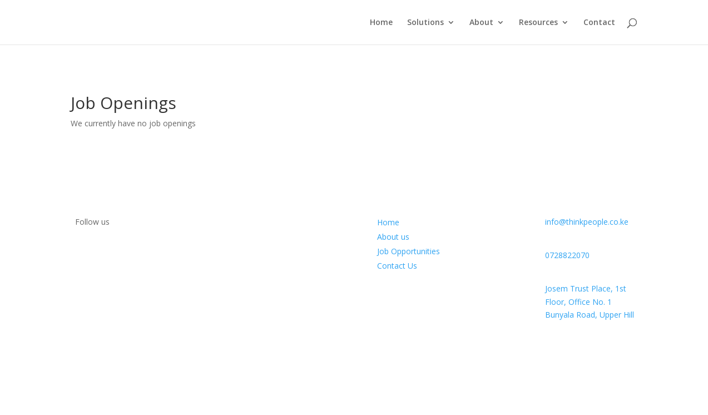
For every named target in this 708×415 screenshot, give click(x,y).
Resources (538, 22)
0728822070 (567, 255)
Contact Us (397, 265)
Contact (599, 22)
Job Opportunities (408, 251)
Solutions (425, 22)
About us (393, 236)
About (481, 22)
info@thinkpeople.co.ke (586, 221)
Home (381, 22)
